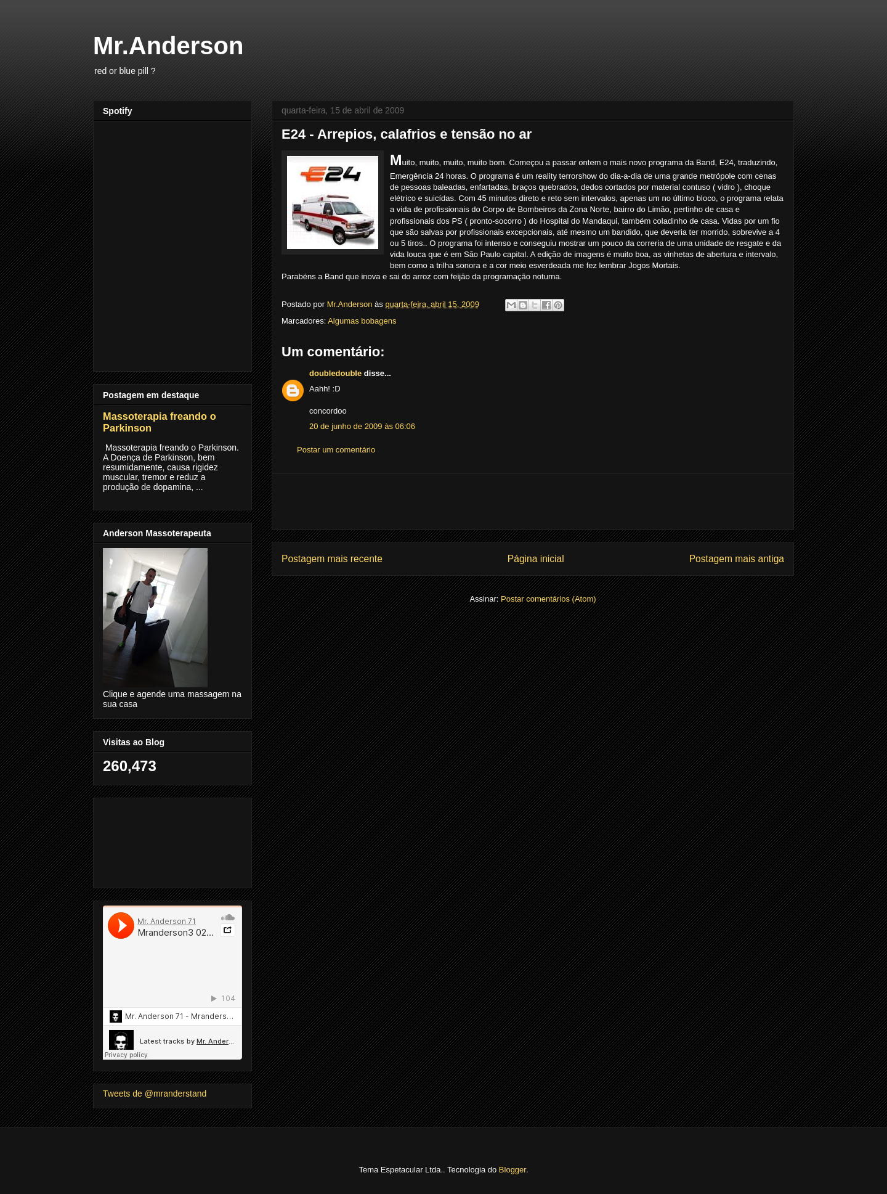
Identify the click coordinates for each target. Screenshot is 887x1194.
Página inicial (536, 559)
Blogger (512, 1169)
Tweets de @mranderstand (154, 1093)
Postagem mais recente (332, 559)
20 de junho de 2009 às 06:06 (362, 426)
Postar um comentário (336, 449)
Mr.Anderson (168, 45)
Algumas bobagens (362, 320)
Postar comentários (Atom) (548, 598)
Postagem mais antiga (736, 559)
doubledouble (335, 373)
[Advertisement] (533, 501)
